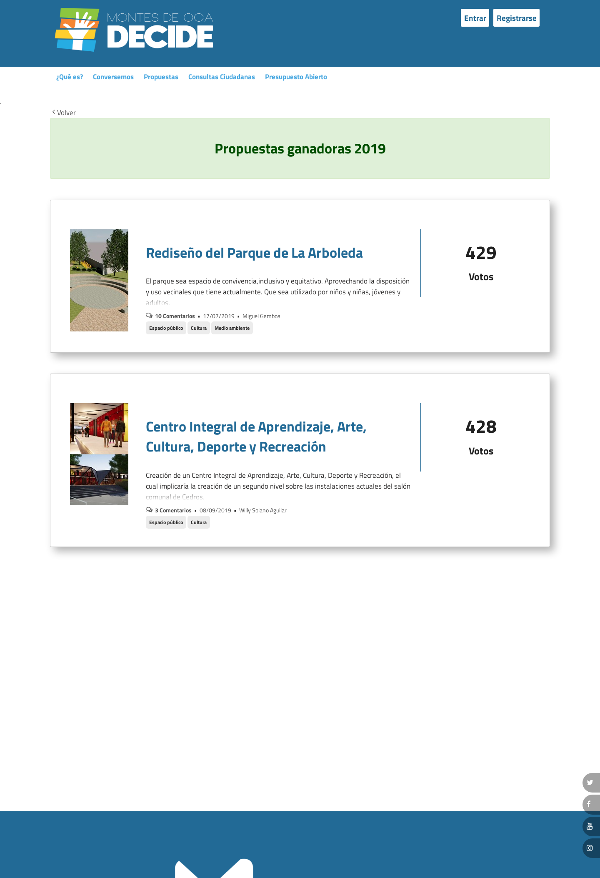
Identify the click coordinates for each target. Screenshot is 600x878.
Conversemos (113, 76)
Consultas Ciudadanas (221, 76)
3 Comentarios (173, 510)
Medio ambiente (232, 328)
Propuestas (161, 76)
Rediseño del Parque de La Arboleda (254, 252)
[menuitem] (477, 17)
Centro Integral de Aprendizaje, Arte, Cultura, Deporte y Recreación (256, 436)
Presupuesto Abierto (296, 76)
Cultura (199, 328)
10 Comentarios (175, 315)
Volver (63, 113)
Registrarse (517, 18)
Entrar (475, 18)
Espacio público (166, 328)
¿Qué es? (69, 76)
